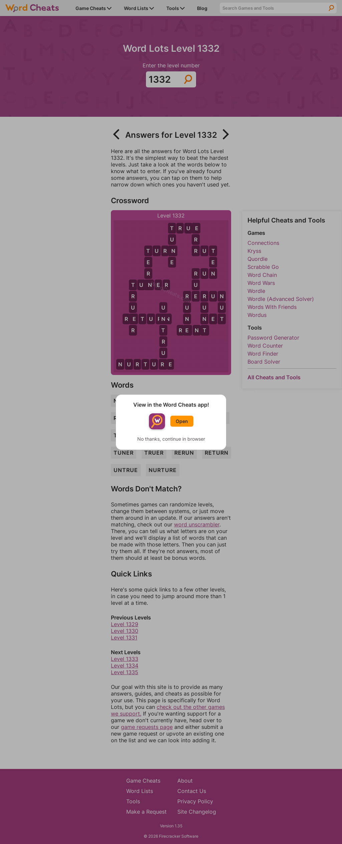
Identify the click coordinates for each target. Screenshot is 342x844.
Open (182, 421)
